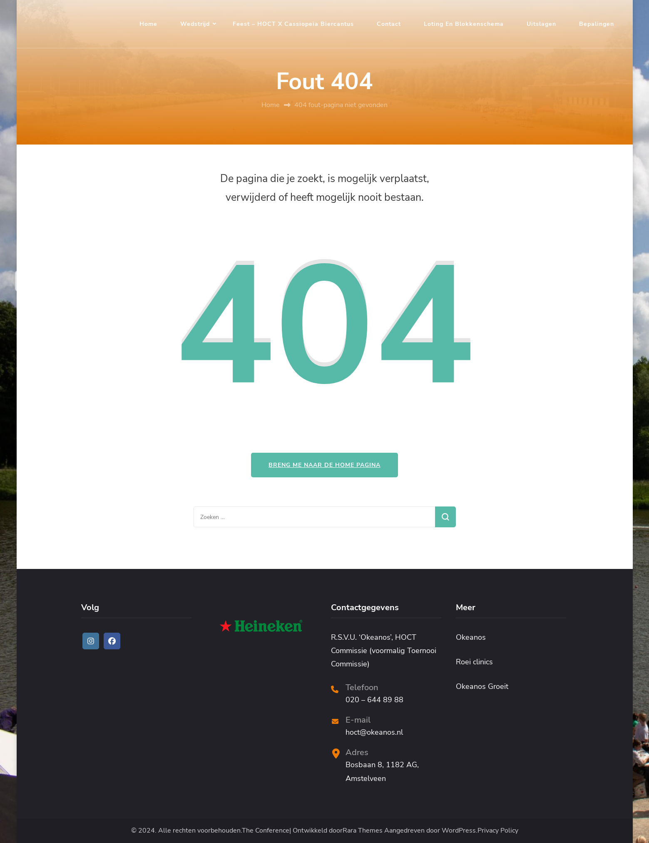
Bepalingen (596, 24)
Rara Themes (363, 831)
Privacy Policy (497, 831)
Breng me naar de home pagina (324, 465)
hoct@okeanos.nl (374, 732)
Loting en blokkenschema (464, 24)
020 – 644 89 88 (374, 700)
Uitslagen (541, 24)
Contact (389, 24)
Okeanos (471, 637)
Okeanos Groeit (482, 686)
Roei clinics (474, 662)
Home (148, 24)
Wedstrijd (195, 24)
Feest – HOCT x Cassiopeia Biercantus (293, 24)
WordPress (459, 831)
